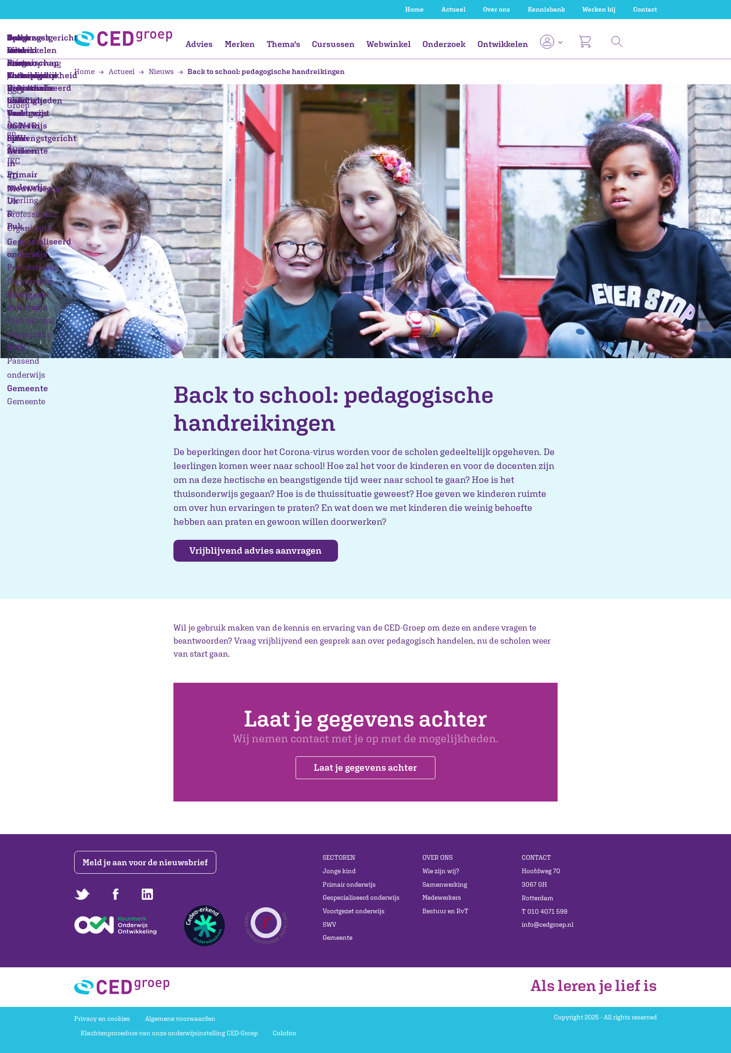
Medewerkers (441, 897)
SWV (329, 924)
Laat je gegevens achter (365, 773)
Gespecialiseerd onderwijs (361, 897)
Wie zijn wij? (440, 871)
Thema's (283, 44)
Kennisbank (546, 9)
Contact (645, 9)
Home (414, 9)
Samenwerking (444, 884)
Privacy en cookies (102, 1018)
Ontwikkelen (502, 44)
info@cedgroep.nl (547, 924)
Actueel (453, 9)
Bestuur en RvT (445, 911)
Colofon (285, 1033)
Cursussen (333, 44)
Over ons (496, 9)
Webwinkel (388, 44)
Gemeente (337, 938)
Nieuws (157, 71)
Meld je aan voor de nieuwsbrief (147, 862)
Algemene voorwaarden (180, 1018)
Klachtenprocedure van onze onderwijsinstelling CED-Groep (169, 1033)
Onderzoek (443, 44)
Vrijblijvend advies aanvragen (262, 550)
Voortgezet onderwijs (354, 911)
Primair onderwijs (349, 884)
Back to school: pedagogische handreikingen (261, 71)
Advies (199, 44)
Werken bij (598, 9)
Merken (240, 44)
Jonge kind (339, 871)
